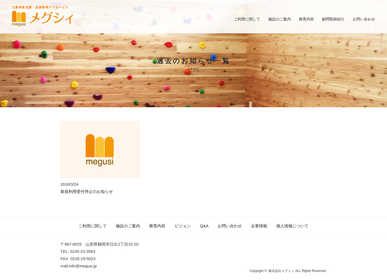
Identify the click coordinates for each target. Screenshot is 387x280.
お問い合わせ (364, 19)
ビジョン (183, 226)
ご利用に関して (247, 19)
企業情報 (259, 226)
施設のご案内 (279, 19)
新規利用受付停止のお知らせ (86, 191)
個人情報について (292, 226)
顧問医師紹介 (333, 19)
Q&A (204, 226)
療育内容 (306, 19)
